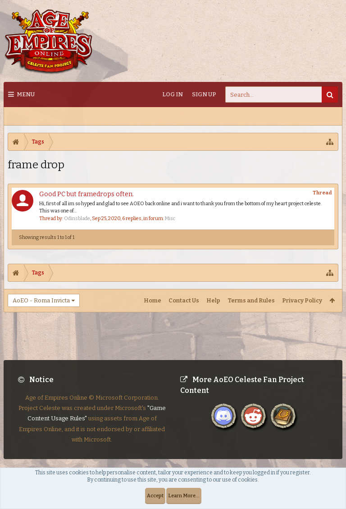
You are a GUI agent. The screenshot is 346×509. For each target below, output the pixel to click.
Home (152, 300)
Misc (170, 218)
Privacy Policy (302, 300)
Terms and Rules (251, 300)
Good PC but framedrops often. (86, 194)
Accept (155, 496)
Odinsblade (77, 218)
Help (213, 300)
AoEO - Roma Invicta (41, 300)
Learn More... (184, 496)
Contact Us (183, 300)
